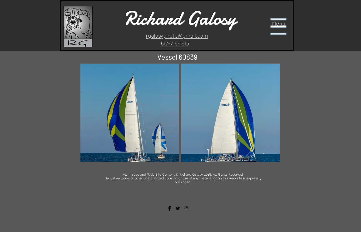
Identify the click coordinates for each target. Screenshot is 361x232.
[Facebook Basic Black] (169, 208)
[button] (279, 26)
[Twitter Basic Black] (177, 208)
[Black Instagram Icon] (186, 208)
